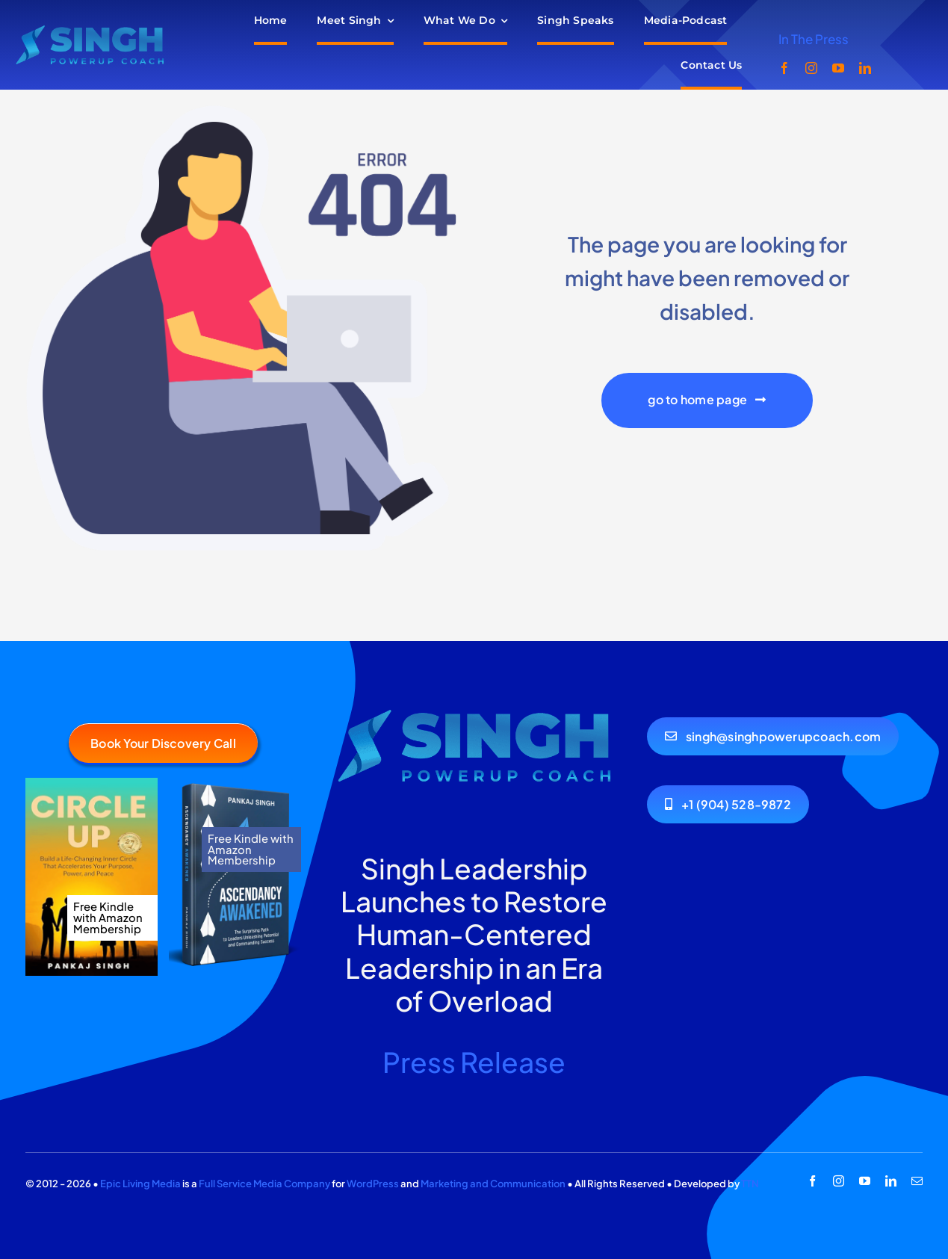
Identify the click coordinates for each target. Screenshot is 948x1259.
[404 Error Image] (473, 714)
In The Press (813, 39)
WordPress (373, 1184)
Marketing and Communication (493, 1184)
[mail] (917, 1181)
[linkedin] (865, 68)
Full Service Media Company (264, 1184)
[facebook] (784, 68)
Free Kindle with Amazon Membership (108, 917)
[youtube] (838, 68)
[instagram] (811, 68)
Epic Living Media (140, 1184)
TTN (750, 1184)
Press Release (474, 1062)
